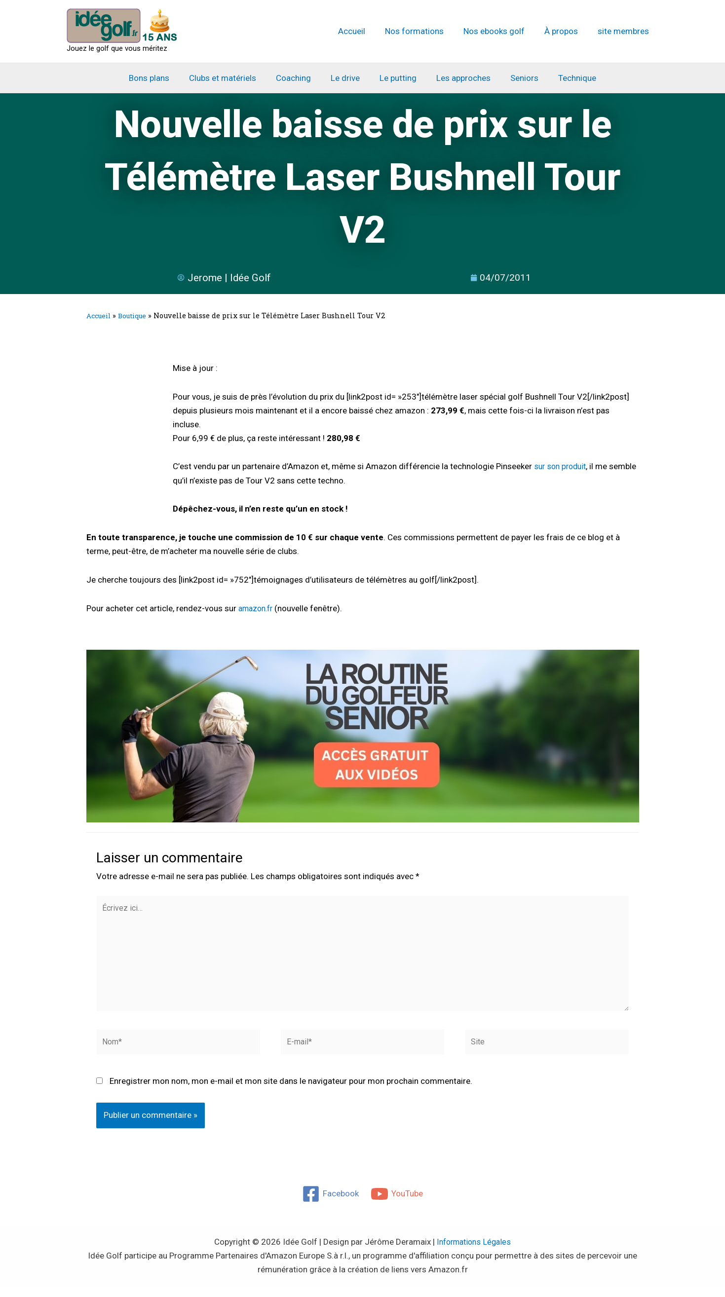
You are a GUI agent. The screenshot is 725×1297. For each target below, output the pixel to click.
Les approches (459, 78)
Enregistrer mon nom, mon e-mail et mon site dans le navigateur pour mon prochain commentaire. (291, 1092)
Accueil (365, 31)
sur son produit (562, 467)
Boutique (136, 316)
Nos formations (424, 31)
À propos (565, 31)
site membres (624, 31)
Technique (567, 78)
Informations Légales (474, 1253)
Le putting (396, 78)
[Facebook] (330, 1205)
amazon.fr (257, 609)
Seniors (517, 78)
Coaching (297, 78)
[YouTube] (397, 1205)
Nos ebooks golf (501, 31)
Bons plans (159, 78)
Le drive (346, 78)
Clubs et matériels (230, 78)
